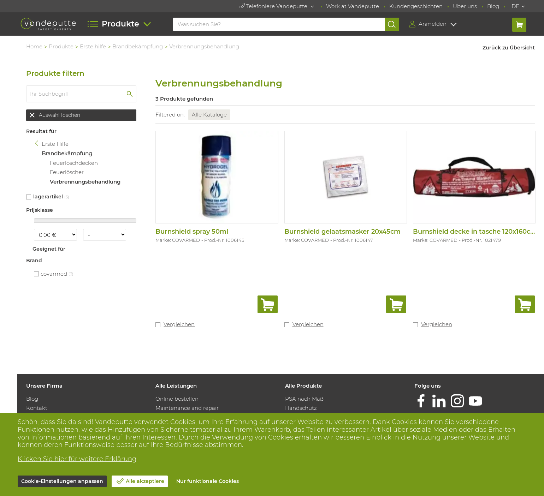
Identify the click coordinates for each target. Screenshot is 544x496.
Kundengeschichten (416, 6)
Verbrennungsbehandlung (85, 181)
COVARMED (54, 273)
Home (34, 46)
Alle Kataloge (209, 114)
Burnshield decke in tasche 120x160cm (475, 231)
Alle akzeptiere (145, 481)
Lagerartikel (48, 196)
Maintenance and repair (187, 408)
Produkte (61, 46)
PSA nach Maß (304, 398)
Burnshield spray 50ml (192, 231)
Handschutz (301, 408)
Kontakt (37, 408)
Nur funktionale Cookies (207, 481)
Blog (493, 6)
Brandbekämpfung (138, 46)
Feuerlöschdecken (74, 163)
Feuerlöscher (67, 172)
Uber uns (465, 6)
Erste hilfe (93, 46)
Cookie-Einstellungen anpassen (62, 481)
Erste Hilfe (55, 144)
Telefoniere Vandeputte (274, 6)
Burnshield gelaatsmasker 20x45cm (342, 231)
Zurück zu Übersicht (509, 47)
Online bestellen (177, 398)
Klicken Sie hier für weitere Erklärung (77, 459)
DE (515, 6)
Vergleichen (179, 324)
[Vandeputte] (48, 24)
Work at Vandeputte (352, 6)
